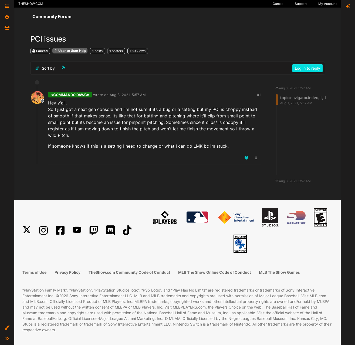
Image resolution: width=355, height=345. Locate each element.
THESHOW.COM (30, 4)
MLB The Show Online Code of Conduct (214, 272)
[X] (26, 230)
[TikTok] (127, 230)
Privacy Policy (67, 272)
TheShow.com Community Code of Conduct (129, 272)
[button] (7, 327)
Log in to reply (307, 68)
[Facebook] (60, 230)
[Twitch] (93, 230)
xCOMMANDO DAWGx (70, 95)
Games (278, 4)
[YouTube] (77, 230)
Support (301, 4)
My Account (327, 4)
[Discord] (110, 230)
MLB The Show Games (279, 272)
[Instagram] (43, 230)
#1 (259, 95)
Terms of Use (34, 272)
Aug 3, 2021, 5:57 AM (128, 95)
